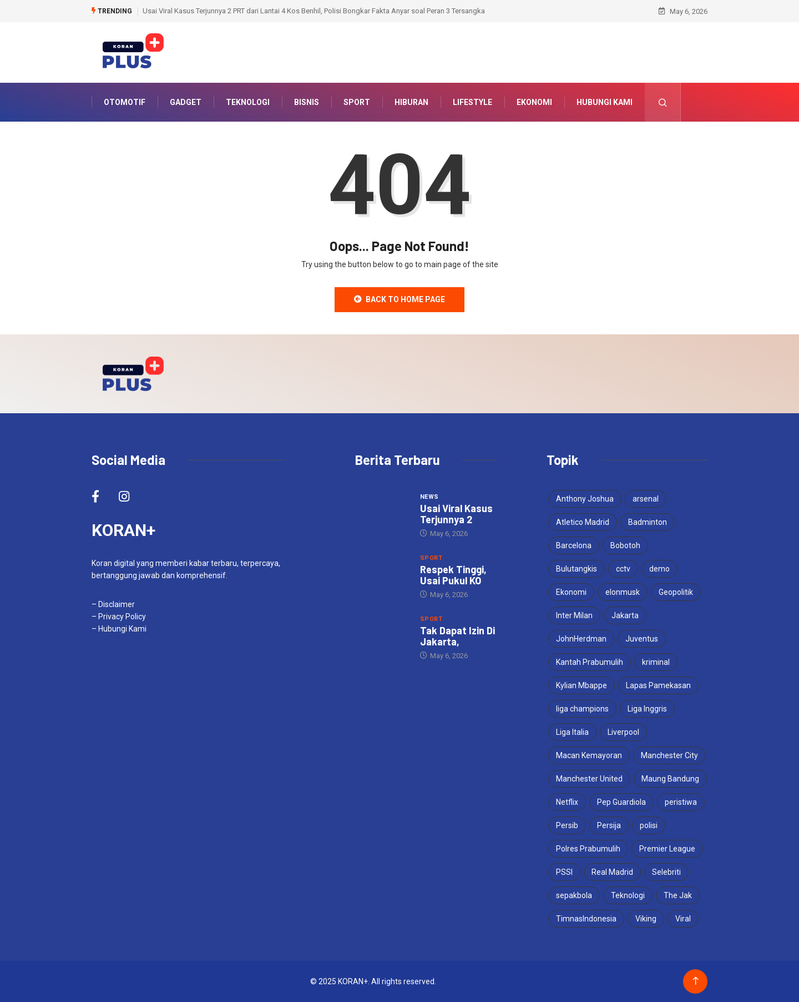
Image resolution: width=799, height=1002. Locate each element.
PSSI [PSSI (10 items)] (564, 872)
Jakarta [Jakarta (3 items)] (625, 615)
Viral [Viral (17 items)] (683, 918)
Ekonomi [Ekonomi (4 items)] (571, 592)
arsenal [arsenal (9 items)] (646, 498)
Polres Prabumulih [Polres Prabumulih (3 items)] (588, 848)
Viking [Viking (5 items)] (645, 918)
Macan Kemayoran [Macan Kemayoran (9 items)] (589, 755)
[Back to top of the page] (695, 981)
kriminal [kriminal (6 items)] (656, 662)
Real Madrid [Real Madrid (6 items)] (612, 872)
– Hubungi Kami (119, 628)
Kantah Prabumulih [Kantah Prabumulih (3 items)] (589, 662)
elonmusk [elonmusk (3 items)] (622, 592)
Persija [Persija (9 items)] (609, 825)
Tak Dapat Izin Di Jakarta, (457, 636)
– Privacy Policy (119, 616)
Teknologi (248, 102)
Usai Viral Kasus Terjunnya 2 (456, 513)
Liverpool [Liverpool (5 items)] (623, 732)
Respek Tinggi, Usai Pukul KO (453, 575)
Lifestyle (472, 102)
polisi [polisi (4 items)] (649, 825)
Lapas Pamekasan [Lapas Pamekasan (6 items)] (658, 685)
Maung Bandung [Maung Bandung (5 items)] (670, 778)
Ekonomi (534, 102)
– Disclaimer (113, 604)
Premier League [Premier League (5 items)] (667, 848)
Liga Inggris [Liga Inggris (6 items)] (647, 708)
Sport (356, 102)
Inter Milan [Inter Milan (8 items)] (574, 615)
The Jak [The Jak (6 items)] (678, 895)
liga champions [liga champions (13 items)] (582, 708)
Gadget (185, 102)
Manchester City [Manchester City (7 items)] (669, 755)
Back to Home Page (399, 299)
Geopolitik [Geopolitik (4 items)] (676, 592)
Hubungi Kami (605, 102)
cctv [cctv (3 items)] (623, 568)
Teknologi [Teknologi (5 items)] (628, 895)
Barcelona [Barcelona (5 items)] (573, 545)
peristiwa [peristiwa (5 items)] (681, 802)
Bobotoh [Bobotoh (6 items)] (625, 545)
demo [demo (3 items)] (659, 568)
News (429, 496)
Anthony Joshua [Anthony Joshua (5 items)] (585, 498)
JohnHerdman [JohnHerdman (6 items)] (581, 638)
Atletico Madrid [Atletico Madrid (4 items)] (582, 522)
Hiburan (411, 102)
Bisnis (306, 102)
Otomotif (124, 102)
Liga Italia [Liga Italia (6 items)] (572, 732)
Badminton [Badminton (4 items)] (647, 522)
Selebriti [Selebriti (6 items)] (666, 872)
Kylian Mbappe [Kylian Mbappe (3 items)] (581, 685)
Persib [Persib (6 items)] (567, 825)
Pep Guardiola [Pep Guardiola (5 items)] (621, 802)
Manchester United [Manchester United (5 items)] (589, 778)
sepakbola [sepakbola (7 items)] (574, 895)
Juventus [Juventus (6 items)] (641, 638)
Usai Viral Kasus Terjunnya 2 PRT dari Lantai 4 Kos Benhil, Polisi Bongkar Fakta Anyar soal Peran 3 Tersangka (314, 11)
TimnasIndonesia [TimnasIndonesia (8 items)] (586, 918)
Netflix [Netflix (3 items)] (567, 802)
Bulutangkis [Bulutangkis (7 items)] (576, 568)
